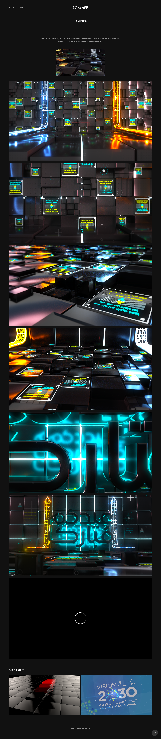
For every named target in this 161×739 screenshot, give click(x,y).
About (15, 8)
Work (8, 8)
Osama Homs (80, 8)
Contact (22, 8)
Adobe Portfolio (84, 728)
